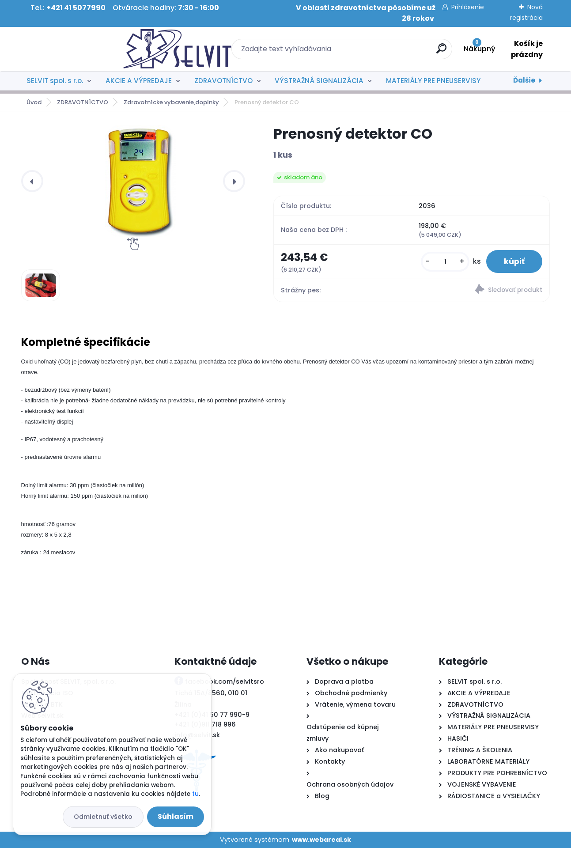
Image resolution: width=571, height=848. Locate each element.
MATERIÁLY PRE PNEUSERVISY (433, 80)
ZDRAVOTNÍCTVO (223, 80)
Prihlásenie (467, 7)
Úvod (34, 102)
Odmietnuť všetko (103, 816)
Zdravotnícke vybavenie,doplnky (171, 102)
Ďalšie (524, 80)
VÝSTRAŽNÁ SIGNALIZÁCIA (319, 80)
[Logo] (75, 49)
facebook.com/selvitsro (224, 681)
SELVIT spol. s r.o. (54, 80)
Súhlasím (175, 816)
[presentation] (32, 181)
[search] (382, 52)
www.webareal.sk (321, 839)
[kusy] (445, 262)
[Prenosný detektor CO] (140, 181)
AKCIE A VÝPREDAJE (139, 80)
